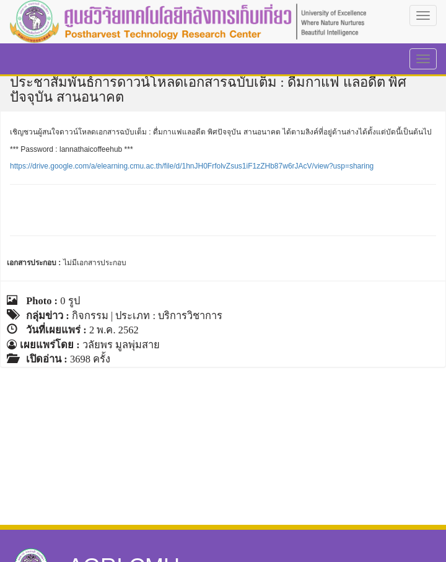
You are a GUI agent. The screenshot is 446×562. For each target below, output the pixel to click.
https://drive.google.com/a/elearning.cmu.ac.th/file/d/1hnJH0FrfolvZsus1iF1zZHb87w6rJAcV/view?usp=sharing (192, 166)
